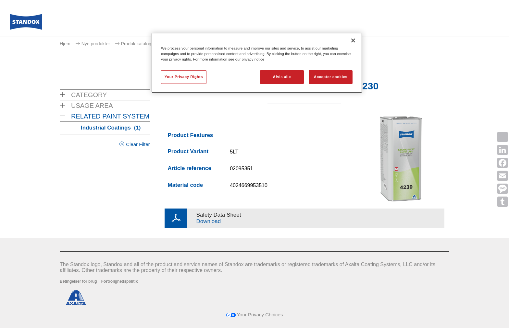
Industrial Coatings (111, 128)
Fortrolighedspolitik (119, 281)
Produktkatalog (136, 43)
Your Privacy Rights (184, 77)
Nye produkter (95, 43)
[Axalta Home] (26, 24)
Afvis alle (282, 77)
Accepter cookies (330, 77)
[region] (256, 63)
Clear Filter (138, 144)
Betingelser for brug (78, 281)
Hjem (65, 43)
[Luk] (353, 40)
